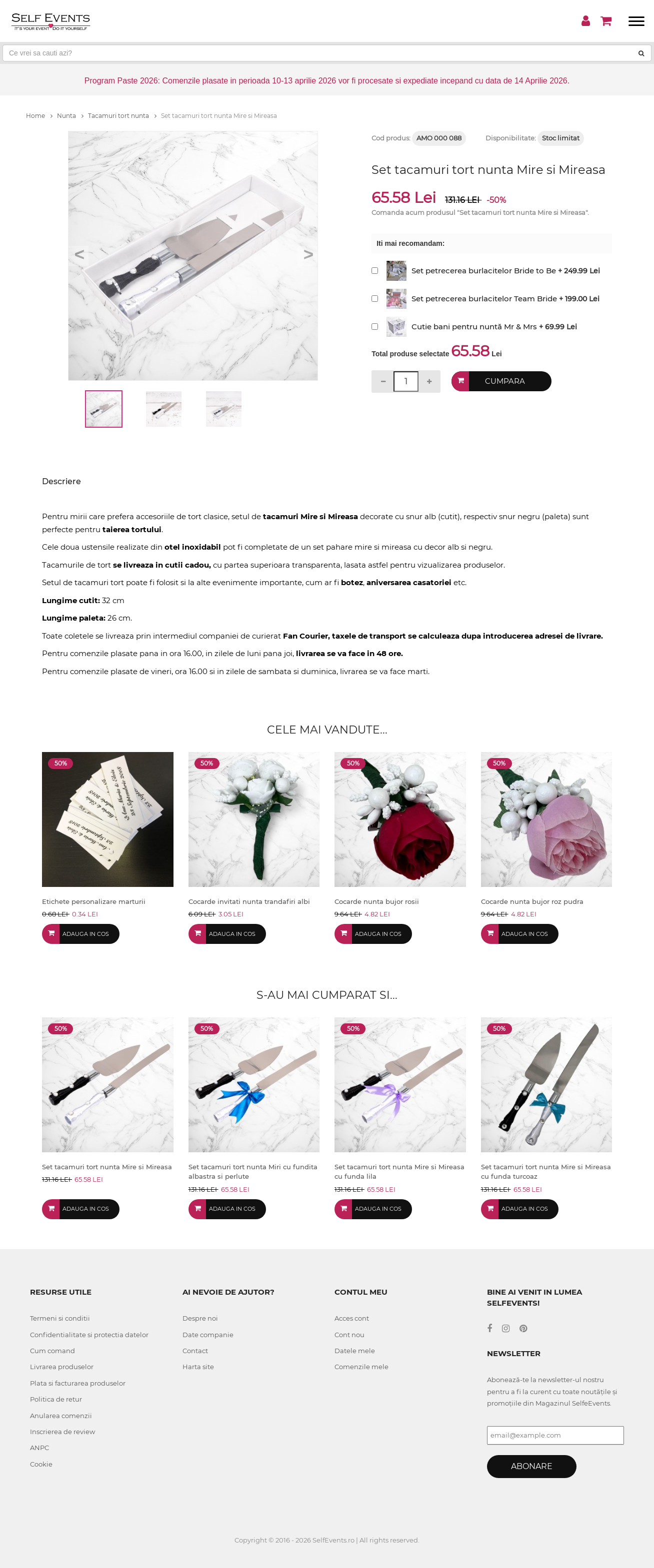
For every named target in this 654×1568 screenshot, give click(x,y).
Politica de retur (56, 1399)
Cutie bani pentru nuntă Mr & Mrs (474, 326)
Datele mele (354, 1351)
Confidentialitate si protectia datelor (89, 1335)
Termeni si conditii (60, 1318)
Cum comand (52, 1351)
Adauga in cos (85, 933)
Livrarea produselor (62, 1367)
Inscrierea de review (62, 1432)
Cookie (41, 1464)
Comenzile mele (361, 1367)
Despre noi (200, 1318)
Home (39, 115)
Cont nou (349, 1335)
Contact (195, 1351)
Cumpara (506, 381)
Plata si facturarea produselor (78, 1383)
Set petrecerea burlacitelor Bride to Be (484, 270)
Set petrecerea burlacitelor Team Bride (484, 298)
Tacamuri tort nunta (122, 115)
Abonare (531, 1466)
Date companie (208, 1335)
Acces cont (351, 1318)
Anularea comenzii (61, 1416)
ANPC (39, 1448)
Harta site (198, 1367)
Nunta (70, 115)
